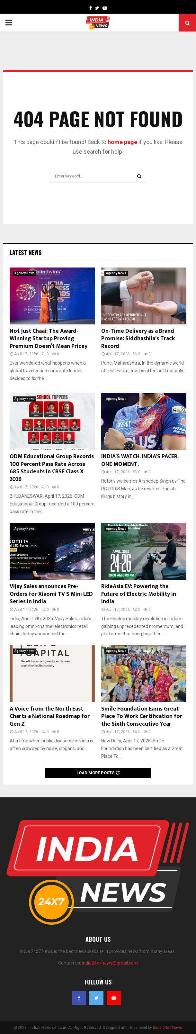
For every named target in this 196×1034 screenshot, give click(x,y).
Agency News (24, 273)
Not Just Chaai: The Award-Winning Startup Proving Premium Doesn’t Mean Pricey (48, 338)
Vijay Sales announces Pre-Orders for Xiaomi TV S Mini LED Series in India (51, 594)
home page (122, 142)
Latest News (25, 252)
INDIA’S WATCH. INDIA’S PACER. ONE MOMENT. (139, 460)
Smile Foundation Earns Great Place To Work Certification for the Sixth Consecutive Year (141, 716)
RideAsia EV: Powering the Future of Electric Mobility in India (138, 594)
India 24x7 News (167, 1027)
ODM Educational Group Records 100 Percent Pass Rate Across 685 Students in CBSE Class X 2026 (52, 468)
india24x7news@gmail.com (110, 963)
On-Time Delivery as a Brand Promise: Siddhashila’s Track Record (138, 338)
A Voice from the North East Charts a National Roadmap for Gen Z (50, 716)
